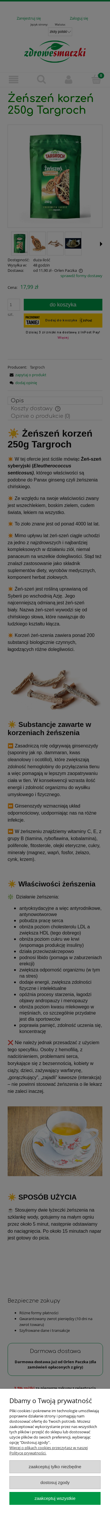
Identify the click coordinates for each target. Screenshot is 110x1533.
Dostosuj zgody (55, 1482)
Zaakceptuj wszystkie (55, 1498)
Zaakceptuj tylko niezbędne (55, 1466)
